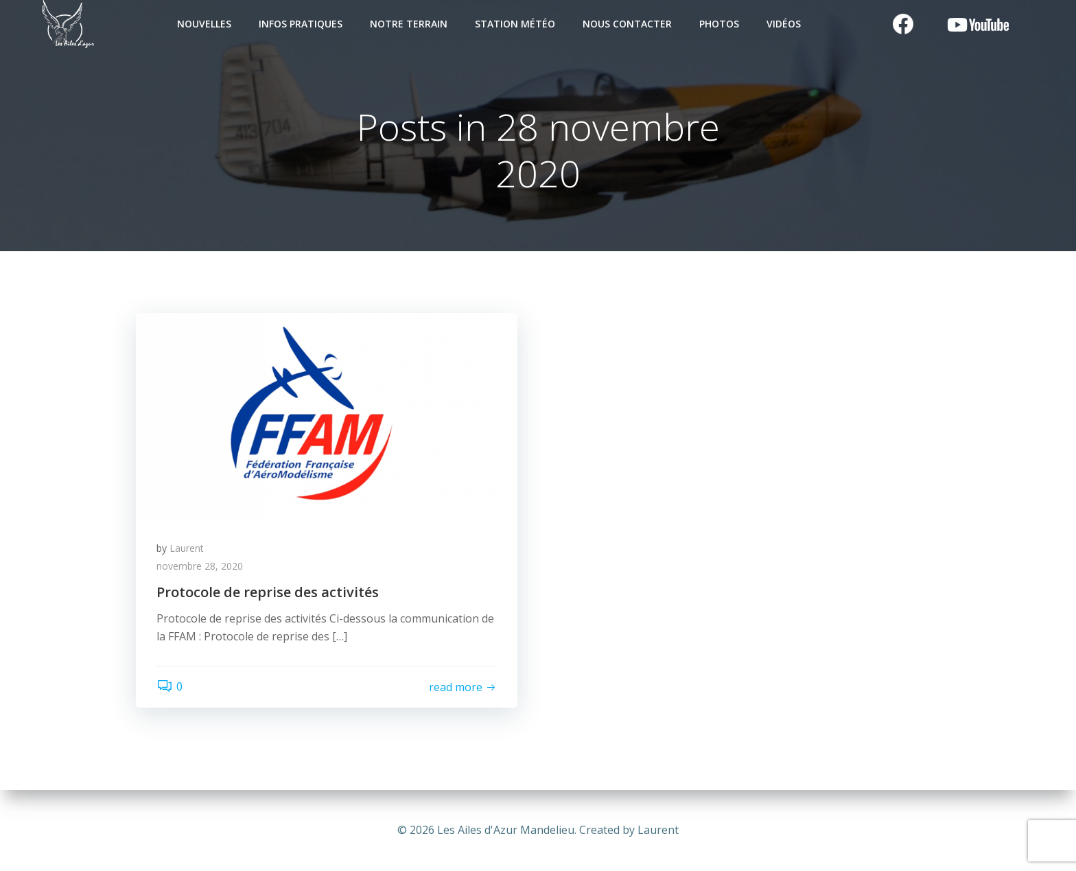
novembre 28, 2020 (199, 565)
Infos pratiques (300, 23)
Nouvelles (204, 23)
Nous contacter (627, 23)
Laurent (186, 548)
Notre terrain (408, 23)
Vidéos (784, 23)
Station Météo (515, 23)
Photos (719, 23)
